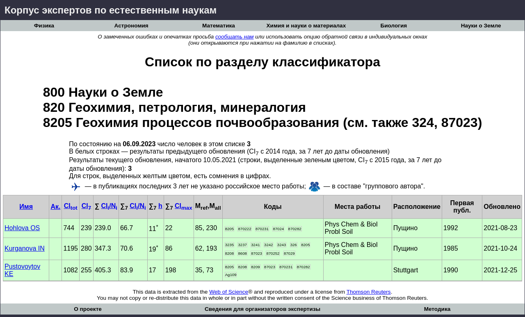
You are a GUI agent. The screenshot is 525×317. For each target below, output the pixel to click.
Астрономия (131, 26)
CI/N (109, 205)
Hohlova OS (22, 227)
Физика (44, 26)
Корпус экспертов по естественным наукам (111, 10)
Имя (26, 206)
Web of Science (228, 292)
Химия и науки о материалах (306, 26)
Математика (218, 26)
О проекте (88, 309)
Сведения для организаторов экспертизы (262, 309)
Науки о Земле (481, 26)
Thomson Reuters (369, 292)
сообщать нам (234, 37)
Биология (393, 26)
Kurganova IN (25, 248)
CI (71, 205)
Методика (437, 309)
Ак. (55, 206)
